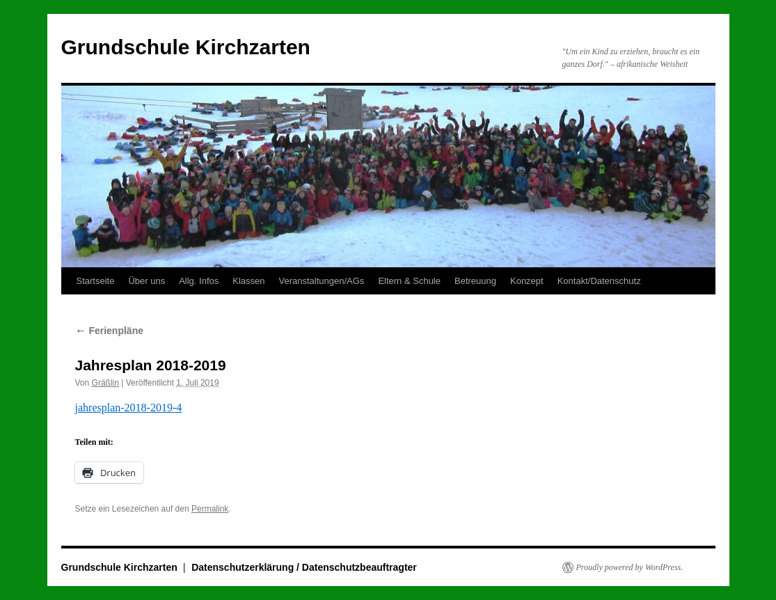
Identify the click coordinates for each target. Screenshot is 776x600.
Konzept (527, 281)
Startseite (96, 281)
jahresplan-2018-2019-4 (128, 407)
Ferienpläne (109, 330)
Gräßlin (105, 383)
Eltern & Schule (409, 281)
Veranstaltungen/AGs (322, 281)
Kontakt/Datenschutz (599, 281)
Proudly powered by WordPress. (629, 567)
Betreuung (475, 281)
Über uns (146, 281)
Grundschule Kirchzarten (185, 46)
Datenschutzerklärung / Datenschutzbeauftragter (304, 567)
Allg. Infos (199, 281)
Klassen (248, 281)
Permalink (209, 509)
